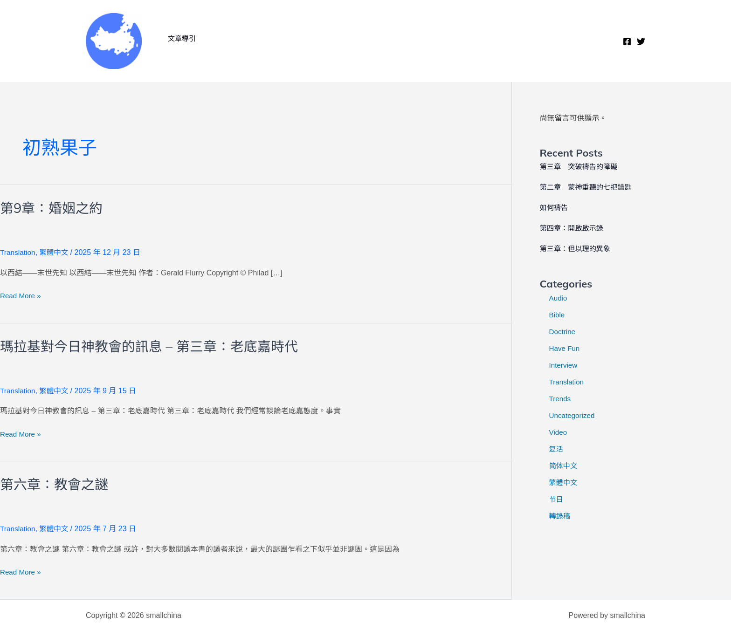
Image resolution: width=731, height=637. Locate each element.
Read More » (21, 296)
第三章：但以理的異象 (577, 249)
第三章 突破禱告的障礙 (581, 167)
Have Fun (565, 348)
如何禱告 (555, 208)
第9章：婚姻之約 (53, 208)
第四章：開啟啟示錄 (573, 228)
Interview (564, 365)
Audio (558, 298)
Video (558, 432)
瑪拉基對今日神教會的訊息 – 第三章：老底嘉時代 (154, 346)
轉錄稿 (560, 516)
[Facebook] (627, 41)
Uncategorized (573, 415)
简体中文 (564, 466)
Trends (560, 399)
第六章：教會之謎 (56, 484)
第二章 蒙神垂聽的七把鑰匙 (588, 187)
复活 (556, 449)
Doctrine (563, 332)
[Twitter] (641, 41)
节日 (556, 499)
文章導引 (180, 38)
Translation (18, 252)
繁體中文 (55, 252)
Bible (557, 315)
